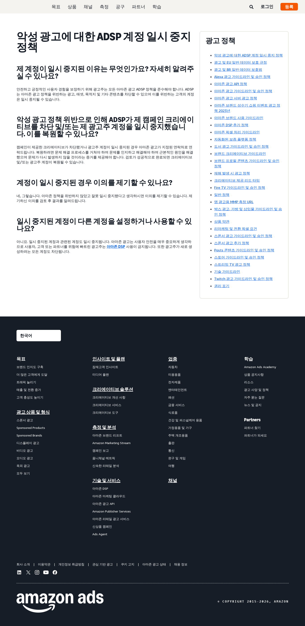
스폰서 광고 (25, 420)
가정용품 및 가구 (180, 428)
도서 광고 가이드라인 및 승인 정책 (241, 146)
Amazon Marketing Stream (111, 443)
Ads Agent (99, 534)
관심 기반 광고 (102, 564)
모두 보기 (23, 473)
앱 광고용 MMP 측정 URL (233, 202)
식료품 (173, 412)
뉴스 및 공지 (252, 405)
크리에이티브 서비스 (106, 405)
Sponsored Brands (29, 435)
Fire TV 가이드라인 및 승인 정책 (239, 187)
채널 (88, 6)
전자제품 (174, 382)
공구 (120, 6)
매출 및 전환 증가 (29, 390)
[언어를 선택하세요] (39, 335)
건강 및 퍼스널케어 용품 (185, 420)
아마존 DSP (116, 246)
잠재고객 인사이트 (105, 367)
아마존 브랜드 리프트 (107, 435)
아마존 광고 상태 (154, 564)
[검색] (251, 7)
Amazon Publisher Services (111, 511)
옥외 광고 (23, 466)
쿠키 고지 (127, 564)
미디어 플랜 (100, 374)
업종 (172, 359)
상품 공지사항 (254, 374)
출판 (171, 443)
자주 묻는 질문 (254, 397)
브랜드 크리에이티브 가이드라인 (240, 153)
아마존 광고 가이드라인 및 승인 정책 (243, 91)
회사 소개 (23, 564)
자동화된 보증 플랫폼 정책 (235, 139)
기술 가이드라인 (227, 271)
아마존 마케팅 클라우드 (108, 496)
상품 (72, 6)
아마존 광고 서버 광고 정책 (235, 98)
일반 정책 (221, 194)
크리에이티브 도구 (105, 412)
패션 (171, 397)
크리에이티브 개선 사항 (108, 397)
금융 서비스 (176, 405)
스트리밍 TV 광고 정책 (232, 264)
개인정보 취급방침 (71, 564)
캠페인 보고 (100, 450)
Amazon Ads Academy (260, 367)
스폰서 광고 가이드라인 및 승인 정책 (243, 236)
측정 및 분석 (104, 427)
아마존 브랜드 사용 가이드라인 (238, 118)
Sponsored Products (31, 428)
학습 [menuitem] (248, 359)
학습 (156, 6)
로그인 (267, 6)
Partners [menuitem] (252, 419)
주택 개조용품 (178, 435)
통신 (171, 450)
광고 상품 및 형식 (33, 412)
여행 (171, 466)
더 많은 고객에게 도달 (32, 374)
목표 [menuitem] (21, 359)
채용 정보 (180, 564)
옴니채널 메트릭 (103, 458)
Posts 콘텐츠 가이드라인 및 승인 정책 (244, 250)
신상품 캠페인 (102, 526)
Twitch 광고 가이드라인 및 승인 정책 (243, 278)
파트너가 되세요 (255, 435)
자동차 (173, 367)
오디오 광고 (25, 458)
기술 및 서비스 (106, 480)
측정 (104, 6)
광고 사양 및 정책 (256, 390)
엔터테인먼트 (177, 390)
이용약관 (44, 564)
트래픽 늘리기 (26, 382)
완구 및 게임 (177, 458)
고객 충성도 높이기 (30, 397)
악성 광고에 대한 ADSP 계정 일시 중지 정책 (248, 55)
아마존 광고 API (103, 504)
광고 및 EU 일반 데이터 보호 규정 (240, 62)
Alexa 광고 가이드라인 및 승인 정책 (242, 76)
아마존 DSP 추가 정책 (231, 125)
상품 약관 (221, 221)
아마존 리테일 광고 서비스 (110, 519)
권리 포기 (221, 286)
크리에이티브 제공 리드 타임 (237, 180)
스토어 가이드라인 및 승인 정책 (239, 257)
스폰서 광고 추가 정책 (231, 243)
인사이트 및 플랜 (108, 359)
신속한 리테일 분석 (105, 466)
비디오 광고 (25, 450)
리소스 (248, 382)
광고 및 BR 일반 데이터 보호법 (238, 69)
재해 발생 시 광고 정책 (232, 173)
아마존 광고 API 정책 (230, 84)
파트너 (138, 6)
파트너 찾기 (252, 428)
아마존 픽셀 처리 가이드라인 (237, 132)
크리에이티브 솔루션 (112, 389)
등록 (289, 6)
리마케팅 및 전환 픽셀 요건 (235, 228)
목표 (56, 6)
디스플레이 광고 (28, 443)
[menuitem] (39, 446)
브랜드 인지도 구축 (30, 367)
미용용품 (174, 374)
